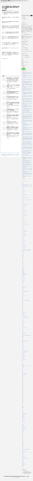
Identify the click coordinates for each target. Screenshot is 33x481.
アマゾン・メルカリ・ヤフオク (25, 197)
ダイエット (23, 223)
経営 (22, 408)
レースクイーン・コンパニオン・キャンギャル (27, 249)
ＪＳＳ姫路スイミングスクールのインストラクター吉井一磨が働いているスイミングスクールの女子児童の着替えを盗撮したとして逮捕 (12, 86)
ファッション (23, 232)
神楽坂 (23, 397)
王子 (22, 388)
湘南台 (23, 382)
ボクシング (23, 239)
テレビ (23, 225)
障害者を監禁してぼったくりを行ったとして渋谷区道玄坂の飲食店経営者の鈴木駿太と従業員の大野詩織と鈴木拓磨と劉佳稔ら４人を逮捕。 (27, 117)
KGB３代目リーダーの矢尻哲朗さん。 (26, 111)
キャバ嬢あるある (24, 205)
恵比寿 (23, 330)
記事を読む (8, 107)
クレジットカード (24, 207)
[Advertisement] (7, 66)
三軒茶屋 (23, 251)
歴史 (22, 371)
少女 (22, 318)
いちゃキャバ (23, 188)
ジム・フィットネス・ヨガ (25, 214)
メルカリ (23, 242)
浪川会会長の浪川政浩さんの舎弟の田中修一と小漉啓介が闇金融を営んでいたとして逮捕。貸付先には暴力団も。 (27, 158)
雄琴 (22, 450)
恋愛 (22, 329)
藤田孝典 (23, 425)
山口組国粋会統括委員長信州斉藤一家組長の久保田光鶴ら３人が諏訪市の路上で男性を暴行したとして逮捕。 (27, 174)
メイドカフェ (23, 241)
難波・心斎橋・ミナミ (24, 451)
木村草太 (23, 353)
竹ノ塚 (23, 406)
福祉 (22, 400)
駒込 (22, 459)
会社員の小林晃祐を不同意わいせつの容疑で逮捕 (27, 136)
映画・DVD (23, 347)
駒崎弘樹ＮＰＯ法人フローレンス (25, 458)
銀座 (22, 441)
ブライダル (23, 233)
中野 (22, 259)
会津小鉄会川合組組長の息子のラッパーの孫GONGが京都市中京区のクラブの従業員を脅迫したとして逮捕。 (27, 107)
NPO (22, 183)
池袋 (22, 372)
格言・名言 (23, 364)
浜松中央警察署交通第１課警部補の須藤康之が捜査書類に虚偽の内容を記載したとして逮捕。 (16, 476)
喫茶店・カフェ (23, 295)
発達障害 (23, 390)
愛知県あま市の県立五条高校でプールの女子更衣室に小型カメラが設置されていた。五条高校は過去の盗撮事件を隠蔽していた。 (12, 134)
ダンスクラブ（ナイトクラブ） (25, 224)
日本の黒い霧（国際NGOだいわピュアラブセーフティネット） (14, 0)
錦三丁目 (23, 442)
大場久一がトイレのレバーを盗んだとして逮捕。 (27, 95)
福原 (22, 399)
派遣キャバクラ (23, 374)
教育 (22, 337)
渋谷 (22, 381)
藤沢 (22, 424)
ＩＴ (22, 467)
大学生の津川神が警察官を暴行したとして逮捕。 (27, 108)
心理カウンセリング (24, 327)
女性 (22, 309)
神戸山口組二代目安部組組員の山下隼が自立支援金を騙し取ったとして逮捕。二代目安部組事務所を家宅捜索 (27, 85)
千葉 (22, 285)
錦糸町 (23, 443)
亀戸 (22, 260)
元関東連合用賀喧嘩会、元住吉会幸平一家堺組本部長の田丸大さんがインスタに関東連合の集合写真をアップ (27, 169)
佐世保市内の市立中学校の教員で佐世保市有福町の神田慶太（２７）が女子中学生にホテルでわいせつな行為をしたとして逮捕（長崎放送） (12, 103)
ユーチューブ (23, 248)
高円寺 (23, 460)
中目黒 (23, 258)
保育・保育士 (23, 268)
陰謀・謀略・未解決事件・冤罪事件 (25, 449)
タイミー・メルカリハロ (24, 222)
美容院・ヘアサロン (24, 414)
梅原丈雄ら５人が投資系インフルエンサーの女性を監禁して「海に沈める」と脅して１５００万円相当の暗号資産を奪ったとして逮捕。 (27, 165)
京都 (22, 265)
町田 (22, 389)
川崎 (22, 320)
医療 (22, 283)
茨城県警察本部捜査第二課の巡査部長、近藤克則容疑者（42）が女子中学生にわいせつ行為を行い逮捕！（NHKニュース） (12, 116)
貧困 (22, 433)
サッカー (23, 213)
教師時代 (23, 336)
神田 (22, 398)
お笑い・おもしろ (24, 190)
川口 (22, 319)
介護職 (23, 267)
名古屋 (23, 292)
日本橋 (23, 344)
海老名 (23, 380)
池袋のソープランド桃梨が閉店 (25, 154)
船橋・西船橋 (23, 417)
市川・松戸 (23, 321)
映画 (22, 346)
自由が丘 (23, 416)
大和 (22, 301)
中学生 (23, 257)
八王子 (23, 275)
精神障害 (23, 407)
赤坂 (22, 434)
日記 (22, 345)
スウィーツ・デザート (24, 215)
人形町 (23, 266)
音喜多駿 (23, 452)
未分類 (23, 354)
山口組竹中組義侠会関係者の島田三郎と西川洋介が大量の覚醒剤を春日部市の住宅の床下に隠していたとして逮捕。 (27, 93)
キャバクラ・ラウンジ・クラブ (25, 204)
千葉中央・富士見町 (24, 286)
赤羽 (22, 435)
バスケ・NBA (23, 230)
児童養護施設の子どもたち (25, 274)
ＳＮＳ (23, 468)
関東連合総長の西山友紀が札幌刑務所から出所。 (27, 72)
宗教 (22, 311)
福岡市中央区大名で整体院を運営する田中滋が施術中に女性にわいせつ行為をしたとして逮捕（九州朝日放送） (27, 121)
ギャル (23, 206)
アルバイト (23, 198)
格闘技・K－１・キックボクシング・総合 (26, 365)
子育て (23, 310)
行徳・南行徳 (23, 426)
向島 (22, 293)
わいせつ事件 (23, 195)
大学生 (23, 302)
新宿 (22, 338)
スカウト (23, 216)
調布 (22, 432)
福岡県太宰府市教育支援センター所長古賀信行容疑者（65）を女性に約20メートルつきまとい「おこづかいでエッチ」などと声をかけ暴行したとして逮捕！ (12, 79)
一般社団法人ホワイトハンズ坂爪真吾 (26, 250)
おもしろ (23, 189)
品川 (22, 294)
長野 (22, 444)
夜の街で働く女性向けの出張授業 (25, 300)
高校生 (23, 461)
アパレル (23, 196)
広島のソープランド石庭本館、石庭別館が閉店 (27, 114)
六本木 (23, 276)
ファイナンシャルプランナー (25, 231)
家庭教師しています (24, 312)
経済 (22, 409)
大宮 (22, 303)
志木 (22, 328)
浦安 (22, 379)
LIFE (22, 182)
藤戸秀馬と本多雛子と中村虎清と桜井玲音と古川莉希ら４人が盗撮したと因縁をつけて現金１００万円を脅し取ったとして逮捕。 (27, 82)
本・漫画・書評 (23, 355)
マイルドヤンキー (24, 240)
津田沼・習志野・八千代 (24, 373)
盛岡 (22, 391)
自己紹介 (23, 415)
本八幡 (23, 356)
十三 (22, 284)
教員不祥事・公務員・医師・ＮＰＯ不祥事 (10, 10)
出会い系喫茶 (23, 277)
